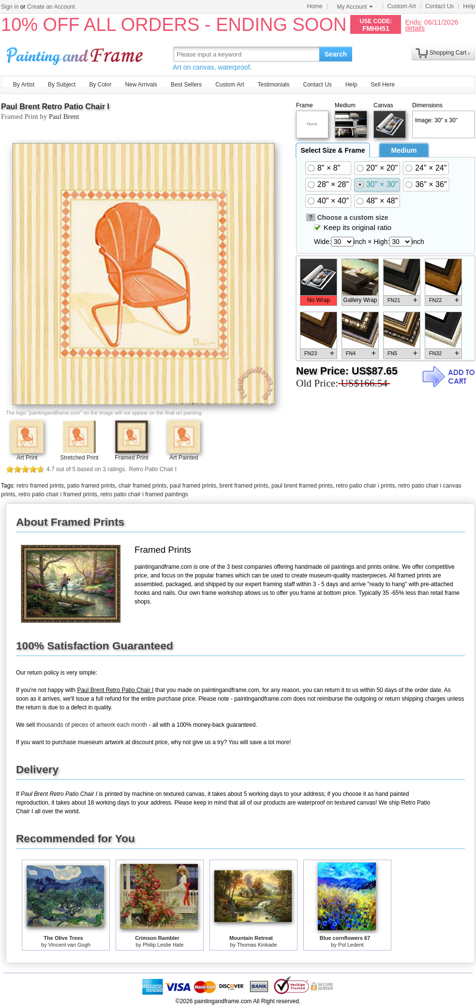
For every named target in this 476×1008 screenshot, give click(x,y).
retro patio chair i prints (365, 485)
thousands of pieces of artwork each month (91, 724)
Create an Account (51, 6)
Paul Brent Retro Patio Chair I (55, 106)
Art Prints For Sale (76, 54)
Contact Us (439, 6)
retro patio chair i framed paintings (144, 494)
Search (336, 54)
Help (469, 6)
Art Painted (183, 457)
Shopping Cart (448, 52)
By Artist (23, 84)
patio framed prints (91, 485)
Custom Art (401, 6)
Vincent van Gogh (69, 945)
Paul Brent (64, 116)
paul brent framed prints (302, 485)
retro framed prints (40, 485)
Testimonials (273, 84)
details (414, 27)
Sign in (10, 6)
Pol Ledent (351, 945)
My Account (355, 6)
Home (315, 6)
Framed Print (131, 457)
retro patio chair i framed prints (57, 494)
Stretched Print (79, 457)
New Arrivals (141, 84)
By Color (100, 84)
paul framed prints (193, 485)
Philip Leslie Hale (163, 945)
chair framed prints (142, 485)
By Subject (61, 84)
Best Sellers (186, 84)
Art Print (26, 457)
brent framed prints (244, 485)
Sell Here (383, 84)
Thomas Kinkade (257, 945)
